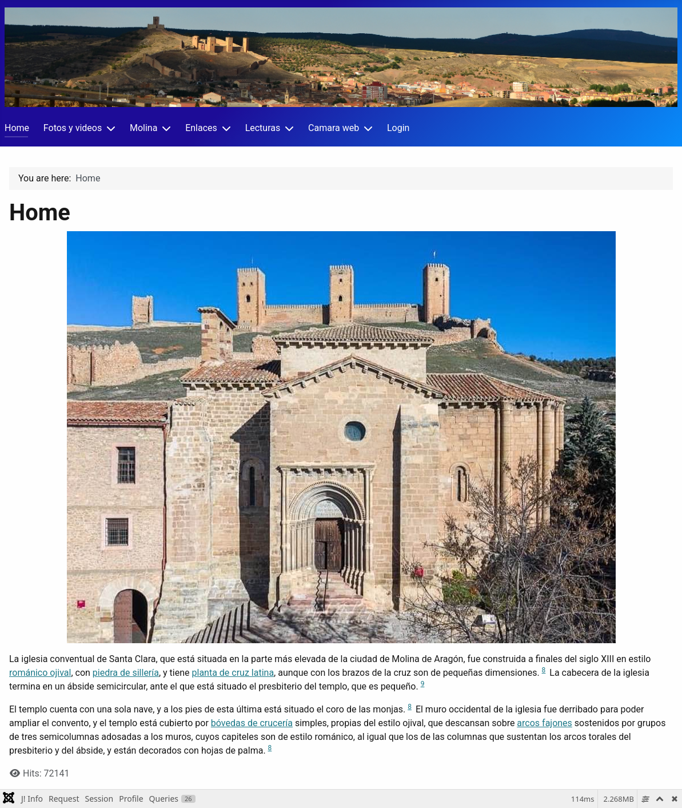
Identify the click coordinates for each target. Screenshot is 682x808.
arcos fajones (544, 723)
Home (17, 127)
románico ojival (40, 672)
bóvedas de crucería (252, 723)
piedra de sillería (126, 672)
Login (398, 127)
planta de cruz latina (233, 672)
